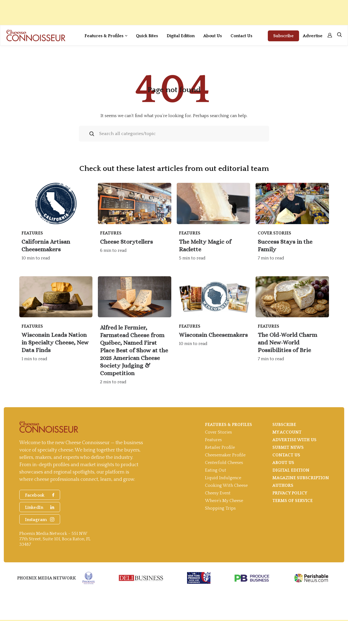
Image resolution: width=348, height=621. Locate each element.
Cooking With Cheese (226, 485)
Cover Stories (218, 432)
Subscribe (283, 35)
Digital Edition (181, 35)
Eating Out (215, 470)
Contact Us (241, 35)
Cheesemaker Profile (225, 455)
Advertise (312, 35)
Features (213, 439)
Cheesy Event (218, 493)
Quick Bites (147, 35)
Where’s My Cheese (224, 500)
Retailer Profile (220, 447)
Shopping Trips (220, 508)
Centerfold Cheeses (224, 462)
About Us (212, 35)
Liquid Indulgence (223, 477)
